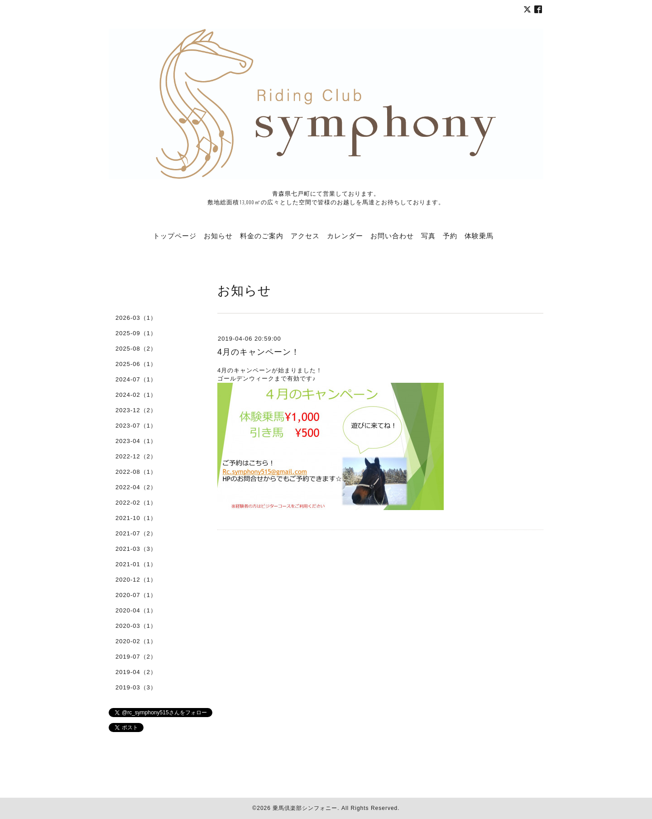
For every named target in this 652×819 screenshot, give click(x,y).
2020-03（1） (136, 625)
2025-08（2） (136, 348)
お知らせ (218, 235)
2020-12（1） (136, 579)
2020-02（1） (136, 641)
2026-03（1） (136, 317)
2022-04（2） (136, 487)
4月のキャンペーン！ (258, 352)
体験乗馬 (479, 235)
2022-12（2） (136, 456)
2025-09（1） (136, 333)
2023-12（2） (136, 410)
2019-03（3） (136, 687)
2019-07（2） (136, 656)
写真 (428, 235)
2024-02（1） (136, 394)
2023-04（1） (136, 441)
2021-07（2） (136, 533)
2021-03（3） (136, 548)
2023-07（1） (136, 425)
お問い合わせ (392, 235)
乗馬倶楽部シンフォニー (305, 808)
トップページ (175, 235)
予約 (450, 235)
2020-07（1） (136, 595)
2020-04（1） (136, 610)
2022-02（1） (136, 502)
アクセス (305, 235)
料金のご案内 (261, 235)
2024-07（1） (136, 379)
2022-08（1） (136, 471)
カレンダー (345, 235)
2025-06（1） (136, 364)
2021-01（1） (136, 564)
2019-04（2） (136, 672)
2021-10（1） (136, 518)
